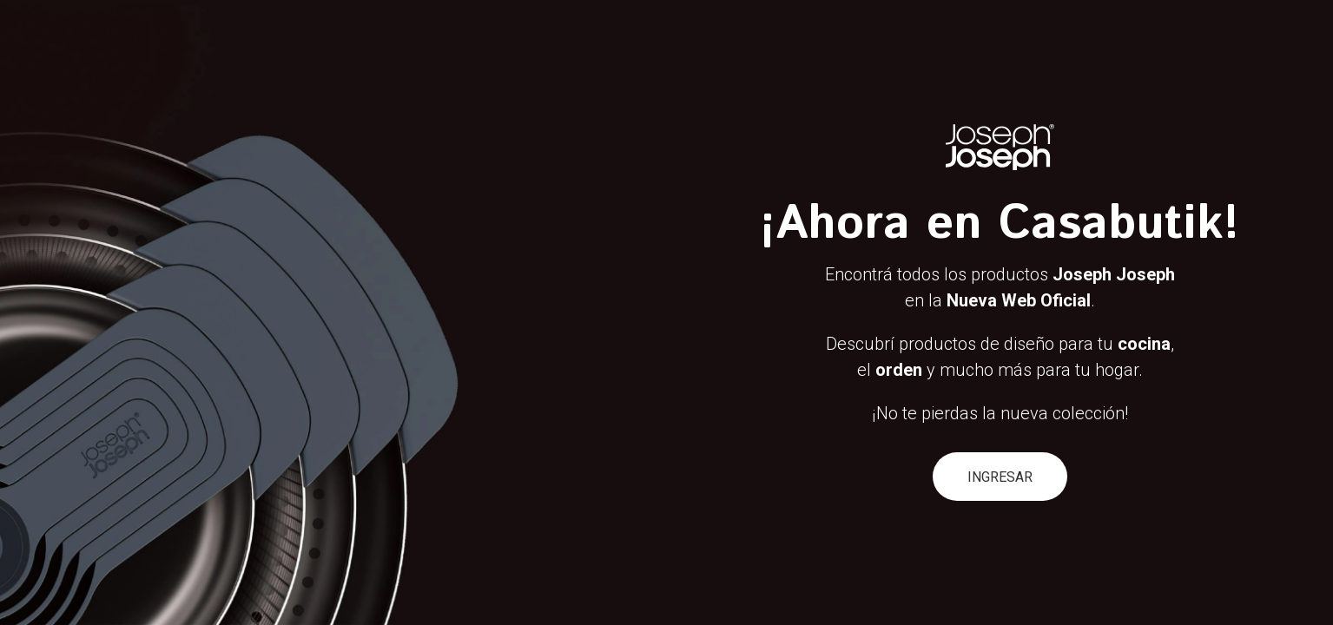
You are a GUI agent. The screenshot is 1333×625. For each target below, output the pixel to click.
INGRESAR (1000, 477)
